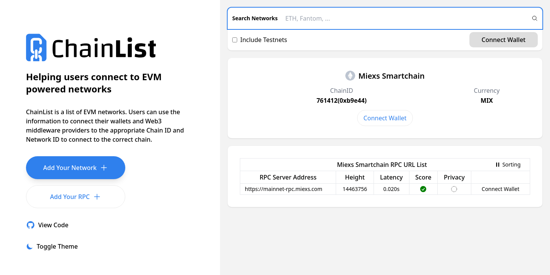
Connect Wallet (504, 40)
